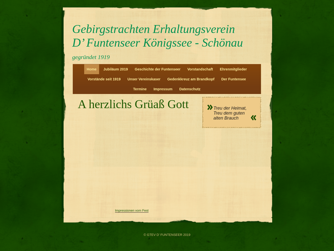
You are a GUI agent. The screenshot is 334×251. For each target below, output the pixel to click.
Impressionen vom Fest (131, 210)
